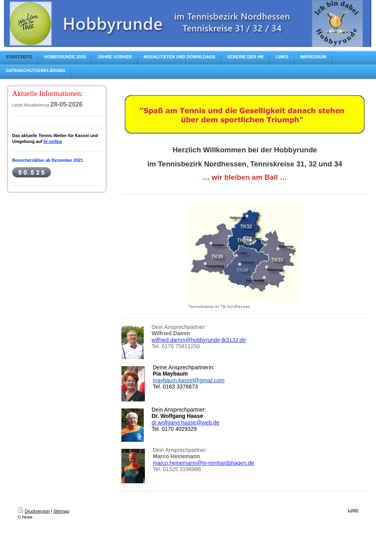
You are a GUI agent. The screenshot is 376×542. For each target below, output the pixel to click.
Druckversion (34, 511)
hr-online (52, 141)
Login (353, 510)
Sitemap (61, 511)
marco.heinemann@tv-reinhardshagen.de (203, 463)
